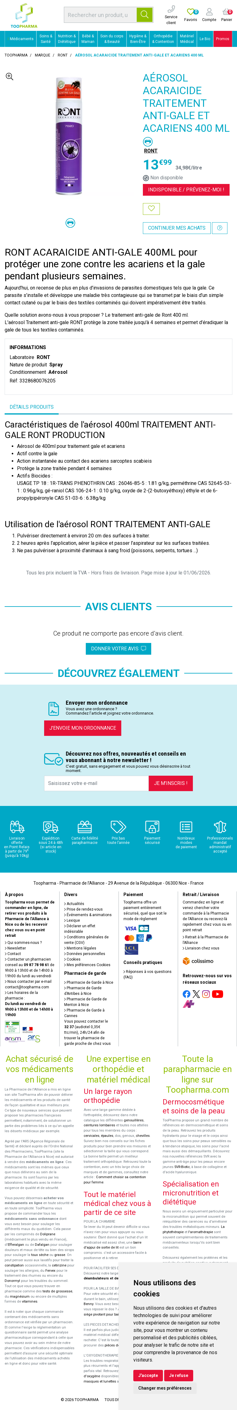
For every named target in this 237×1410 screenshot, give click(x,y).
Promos (222, 39)
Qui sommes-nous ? (23, 943)
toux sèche (39, 1255)
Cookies (72, 959)
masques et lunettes (100, 1381)
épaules (107, 1136)
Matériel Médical (187, 39)
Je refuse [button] (178, 1375)
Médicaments (21, 39)
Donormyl (12, 1281)
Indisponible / (186, 190)
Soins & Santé (46, 39)
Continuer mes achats (177, 228)
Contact (13, 954)
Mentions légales (80, 948)
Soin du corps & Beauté (111, 39)
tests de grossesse (57, 1291)
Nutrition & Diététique (67, 39)
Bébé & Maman (87, 39)
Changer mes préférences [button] (165, 1388)
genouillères (133, 1120)
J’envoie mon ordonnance (82, 728)
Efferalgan (16, 1245)
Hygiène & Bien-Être (137, 39)
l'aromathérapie (200, 1232)
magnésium (20, 1297)
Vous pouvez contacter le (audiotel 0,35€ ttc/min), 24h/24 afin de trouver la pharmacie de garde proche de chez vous (87, 1032)
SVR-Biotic (182, 1167)
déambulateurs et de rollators (108, 1278)
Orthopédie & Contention (163, 39)
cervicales (91, 1136)
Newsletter (15, 948)
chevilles (143, 1136)
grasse (59, 1255)
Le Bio (205, 39)
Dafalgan (42, 1245)
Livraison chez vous (201, 948)
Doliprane (47, 1234)
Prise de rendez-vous (83, 909)
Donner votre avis (118, 649)
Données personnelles (84, 954)
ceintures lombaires (99, 1125)
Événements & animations (88, 915)
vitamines (29, 1301)
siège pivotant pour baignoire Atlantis (113, 1314)
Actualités (74, 904)
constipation (14, 1265)
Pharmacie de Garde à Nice (88, 982)
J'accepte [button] (148, 1375)
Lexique (72, 920)
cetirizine (59, 1265)
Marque (42, 55)
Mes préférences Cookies (87, 965)
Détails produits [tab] (32, 407)
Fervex (50, 1271)
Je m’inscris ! (171, 783)
